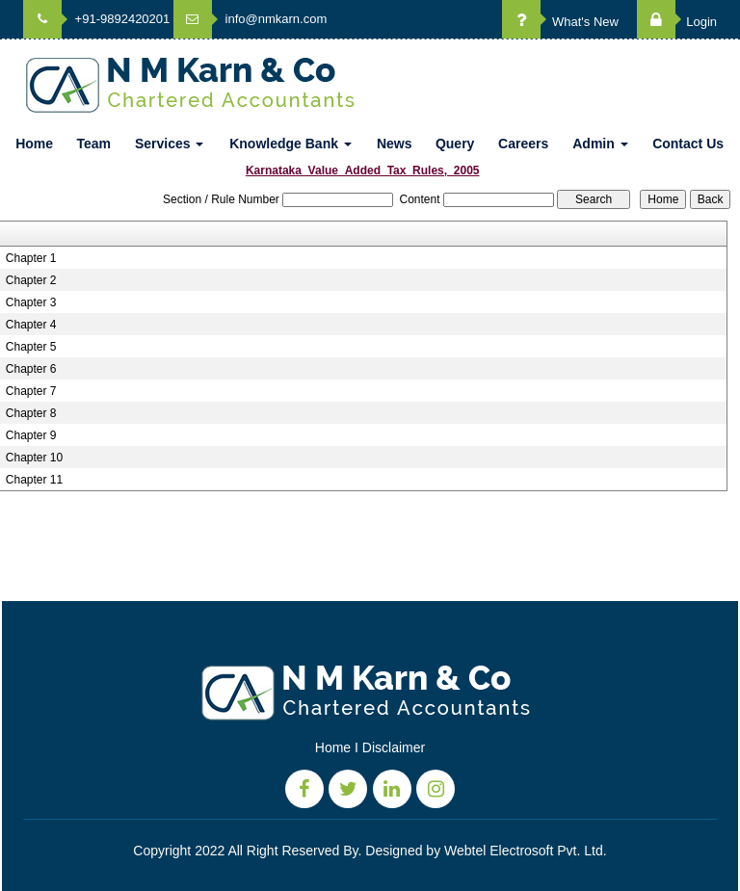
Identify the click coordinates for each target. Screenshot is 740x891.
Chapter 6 (31, 369)
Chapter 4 (31, 324)
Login (677, 21)
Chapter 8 (31, 413)
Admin (599, 143)
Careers (523, 143)
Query (455, 143)
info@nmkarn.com (250, 19)
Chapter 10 (34, 457)
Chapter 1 (31, 258)
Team (93, 143)
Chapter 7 (31, 391)
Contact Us (688, 143)
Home (34, 143)
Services (169, 143)
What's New (560, 21)
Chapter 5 (31, 347)
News (394, 143)
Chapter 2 (31, 280)
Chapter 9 (31, 435)
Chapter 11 (34, 479)
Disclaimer (393, 747)
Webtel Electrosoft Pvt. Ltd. (525, 850)
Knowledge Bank (290, 143)
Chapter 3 (31, 302)
